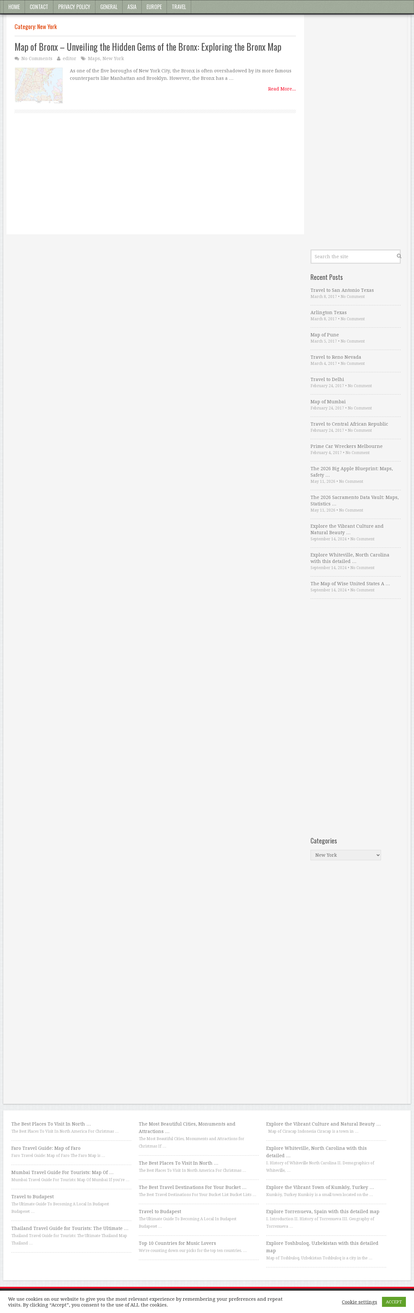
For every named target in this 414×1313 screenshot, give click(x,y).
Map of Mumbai (328, 401)
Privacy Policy (74, 7)
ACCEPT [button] (394, 1301)
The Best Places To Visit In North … (51, 1124)
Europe (154, 7)
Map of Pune (324, 334)
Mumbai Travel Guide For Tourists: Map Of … (62, 1172)
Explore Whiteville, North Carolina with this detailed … (349, 558)
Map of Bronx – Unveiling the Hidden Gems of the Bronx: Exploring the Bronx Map (148, 46)
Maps (94, 58)
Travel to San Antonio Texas (342, 290)
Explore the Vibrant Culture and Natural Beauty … (347, 529)
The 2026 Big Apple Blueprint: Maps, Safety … (351, 472)
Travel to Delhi (327, 379)
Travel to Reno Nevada (335, 357)
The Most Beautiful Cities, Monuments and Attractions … (187, 1127)
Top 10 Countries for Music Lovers (177, 1243)
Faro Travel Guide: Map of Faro (46, 1148)
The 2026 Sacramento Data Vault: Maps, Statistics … (354, 500)
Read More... (282, 88)
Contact (39, 7)
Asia (131, 7)
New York (113, 58)
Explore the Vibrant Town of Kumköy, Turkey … (320, 1187)
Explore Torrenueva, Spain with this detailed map (322, 1211)
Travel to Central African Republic (349, 424)
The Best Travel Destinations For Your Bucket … (192, 1187)
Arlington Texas (328, 312)
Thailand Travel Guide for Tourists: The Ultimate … (69, 1228)
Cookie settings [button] (359, 1302)
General (108, 7)
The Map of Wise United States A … (350, 583)
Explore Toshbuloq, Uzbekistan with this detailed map (322, 1247)
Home (14, 7)
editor (69, 58)
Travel (179, 7)
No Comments (36, 58)
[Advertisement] (155, 181)
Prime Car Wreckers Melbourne (346, 446)
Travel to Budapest (32, 1196)
